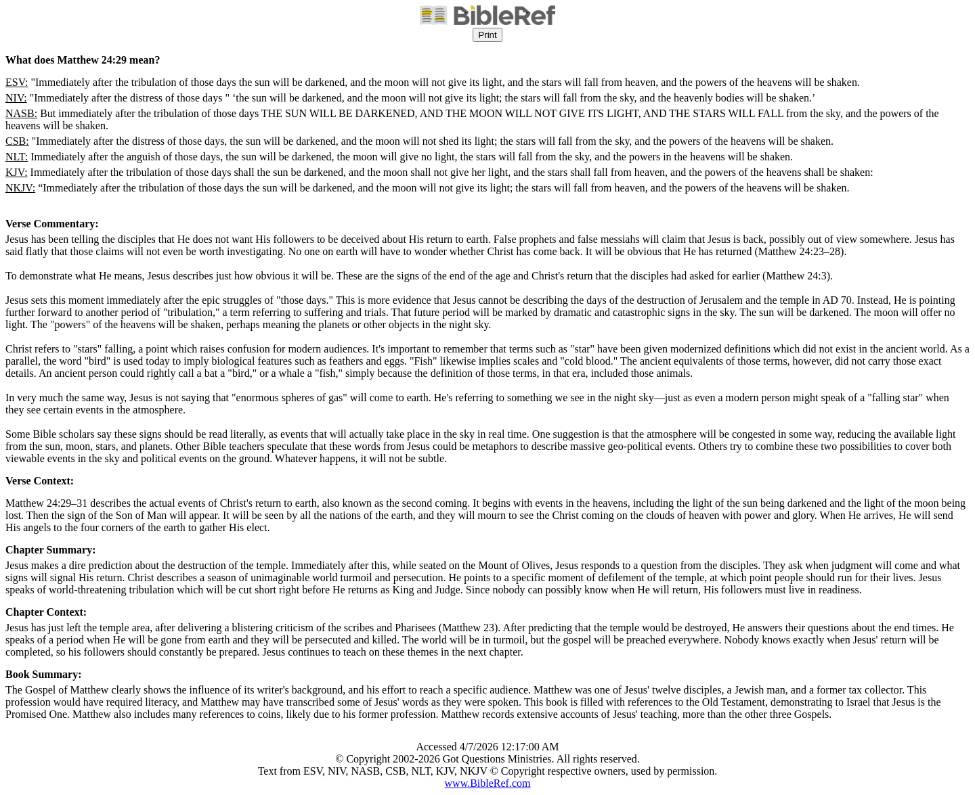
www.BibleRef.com (488, 783)
